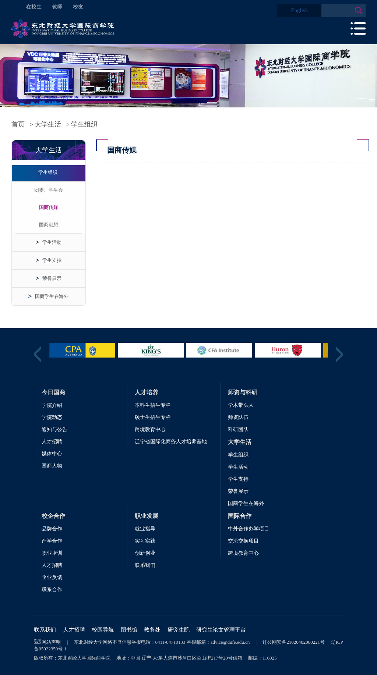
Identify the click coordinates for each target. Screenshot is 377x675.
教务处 (152, 630)
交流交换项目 (243, 541)
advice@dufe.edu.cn (230, 642)
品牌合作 (52, 529)
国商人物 (52, 466)
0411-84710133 (170, 642)
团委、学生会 (48, 190)
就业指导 (145, 529)
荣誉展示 (51, 278)
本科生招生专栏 (153, 405)
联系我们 (145, 565)
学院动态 (52, 417)
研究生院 (179, 630)
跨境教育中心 (150, 429)
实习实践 (145, 541)
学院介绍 (52, 405)
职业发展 (146, 516)
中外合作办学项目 (248, 529)
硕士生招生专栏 (153, 417)
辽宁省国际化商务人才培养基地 (171, 441)
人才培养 (146, 392)
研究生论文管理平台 (221, 630)
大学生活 (48, 124)
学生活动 (51, 242)
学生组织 (84, 124)
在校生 (34, 7)
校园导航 (103, 630)
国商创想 (48, 224)
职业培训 (52, 553)
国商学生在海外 (51, 296)
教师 (57, 7)
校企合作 (53, 516)
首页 (18, 124)
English (299, 10)
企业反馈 (52, 577)
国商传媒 (48, 207)
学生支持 (51, 260)
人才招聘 (52, 441)
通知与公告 (54, 429)
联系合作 (52, 589)
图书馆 (129, 630)
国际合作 (239, 516)
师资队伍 (238, 417)
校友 (78, 7)
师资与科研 (242, 392)
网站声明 (51, 642)
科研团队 (238, 429)
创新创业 (145, 553)
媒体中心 (52, 453)
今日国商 (53, 392)
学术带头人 (241, 405)
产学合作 (52, 541)
